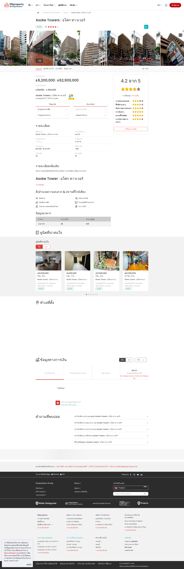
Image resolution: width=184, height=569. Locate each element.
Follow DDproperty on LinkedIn (141, 474)
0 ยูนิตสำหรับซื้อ (90, 109)
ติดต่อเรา (77, 483)
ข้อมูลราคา (68, 68)
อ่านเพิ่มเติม (40, 185)
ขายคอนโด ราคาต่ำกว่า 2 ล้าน (46, 547)
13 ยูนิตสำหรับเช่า (53, 115)
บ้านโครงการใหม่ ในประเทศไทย (132, 516)
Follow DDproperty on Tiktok (147, 475)
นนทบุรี (98, 544)
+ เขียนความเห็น (131, 129)
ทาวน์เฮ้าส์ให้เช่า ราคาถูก (74, 547)
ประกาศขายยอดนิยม (44, 538)
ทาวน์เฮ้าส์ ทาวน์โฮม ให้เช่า (104, 524)
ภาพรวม (39, 68)
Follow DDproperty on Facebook (130, 474)
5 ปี (138, 360)
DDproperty (42, 515)
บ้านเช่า (98, 521)
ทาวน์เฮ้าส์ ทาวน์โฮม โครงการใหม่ (135, 527)
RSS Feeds (128, 547)
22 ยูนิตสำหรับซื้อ (53, 109)
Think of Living (46, 503)
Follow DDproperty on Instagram (134, 474)
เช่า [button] (38, 5)
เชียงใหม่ (98, 547)
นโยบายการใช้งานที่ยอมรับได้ (46, 564)
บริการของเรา (41, 492)
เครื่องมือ (128, 538)
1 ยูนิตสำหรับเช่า (90, 115)
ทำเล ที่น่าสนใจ (101, 538)
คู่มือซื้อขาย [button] (62, 5)
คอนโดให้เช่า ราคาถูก (73, 541)
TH (159, 5)
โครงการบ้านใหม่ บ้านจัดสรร (133, 521)
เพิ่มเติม (74, 5)
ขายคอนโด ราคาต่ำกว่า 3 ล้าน (46, 550)
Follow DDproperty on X (145, 475)
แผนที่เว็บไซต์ (129, 550)
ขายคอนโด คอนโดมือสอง (74, 518)
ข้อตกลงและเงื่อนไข (67, 564)
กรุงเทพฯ (98, 541)
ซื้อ (39, 247)
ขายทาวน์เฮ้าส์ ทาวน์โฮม (74, 524)
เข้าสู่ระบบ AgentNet (131, 541)
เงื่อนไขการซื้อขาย (104, 564)
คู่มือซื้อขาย (40, 521)
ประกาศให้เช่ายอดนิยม (75, 538)
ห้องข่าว (77, 488)
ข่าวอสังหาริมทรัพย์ (43, 518)
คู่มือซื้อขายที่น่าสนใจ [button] (45, 524)
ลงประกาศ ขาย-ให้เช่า (131, 544)
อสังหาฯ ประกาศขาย (74, 515)
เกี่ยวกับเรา (40, 488)
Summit (102, 503)
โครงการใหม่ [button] (50, 5)
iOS (62, 474)
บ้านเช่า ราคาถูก (72, 544)
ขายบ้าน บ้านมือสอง (73, 521)
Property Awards (74, 503)
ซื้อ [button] (30, 5)
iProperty (143, 503)
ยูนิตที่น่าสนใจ (48, 68)
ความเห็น (135, 96)
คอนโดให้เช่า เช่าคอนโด (103, 518)
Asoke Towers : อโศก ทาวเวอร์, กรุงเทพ (51, 279)
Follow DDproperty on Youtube (137, 474)
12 (40, 60)
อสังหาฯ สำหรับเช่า (102, 515)
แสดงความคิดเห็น (80, 492)
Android (55, 474)
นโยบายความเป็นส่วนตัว (86, 564)
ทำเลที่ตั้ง (59, 68)
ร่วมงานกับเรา (41, 495)
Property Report (124, 503)
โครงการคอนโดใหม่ (131, 524)
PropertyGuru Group (44, 483)
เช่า (46, 247)
